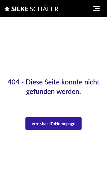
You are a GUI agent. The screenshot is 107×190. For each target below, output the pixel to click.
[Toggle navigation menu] (96, 8)
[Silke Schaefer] (31, 8)
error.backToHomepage (53, 123)
